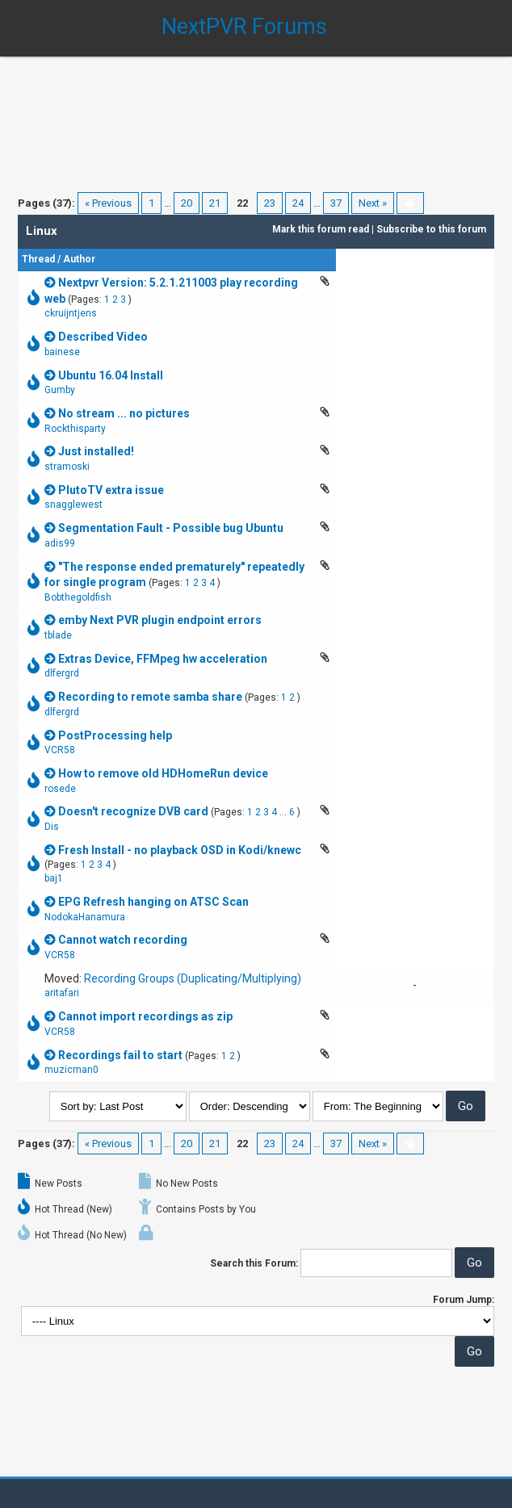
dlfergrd (61, 673)
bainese (62, 352)
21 (214, 203)
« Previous (108, 203)
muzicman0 (71, 1069)
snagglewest (73, 504)
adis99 (59, 543)
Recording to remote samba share (150, 696)
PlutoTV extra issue (111, 490)
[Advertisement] (256, 113)
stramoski (67, 466)
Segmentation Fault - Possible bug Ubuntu (170, 528)
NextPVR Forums (244, 27)
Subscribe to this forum (431, 229)
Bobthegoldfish (77, 597)
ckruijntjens (70, 313)
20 (186, 203)
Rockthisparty (75, 428)
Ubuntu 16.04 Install (110, 375)
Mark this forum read (320, 229)
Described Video (103, 336)
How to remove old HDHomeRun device (163, 773)
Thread (38, 259)
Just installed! (96, 451)
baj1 (53, 878)
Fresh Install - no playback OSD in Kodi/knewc (179, 850)
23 (269, 203)
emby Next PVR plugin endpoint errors (160, 620)
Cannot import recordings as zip (145, 1016)
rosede (60, 788)
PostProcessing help (115, 735)
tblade (58, 635)
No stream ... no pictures (124, 413)
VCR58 (59, 750)
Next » (373, 203)
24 (298, 203)
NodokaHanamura (84, 917)
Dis (51, 826)
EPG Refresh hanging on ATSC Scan (153, 901)
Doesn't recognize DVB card (133, 811)
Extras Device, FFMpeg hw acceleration (162, 658)
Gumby (59, 390)
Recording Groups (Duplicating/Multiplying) (192, 978)
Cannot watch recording (122, 939)
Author (79, 259)
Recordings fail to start (120, 1055)
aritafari (61, 993)
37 (336, 203)
